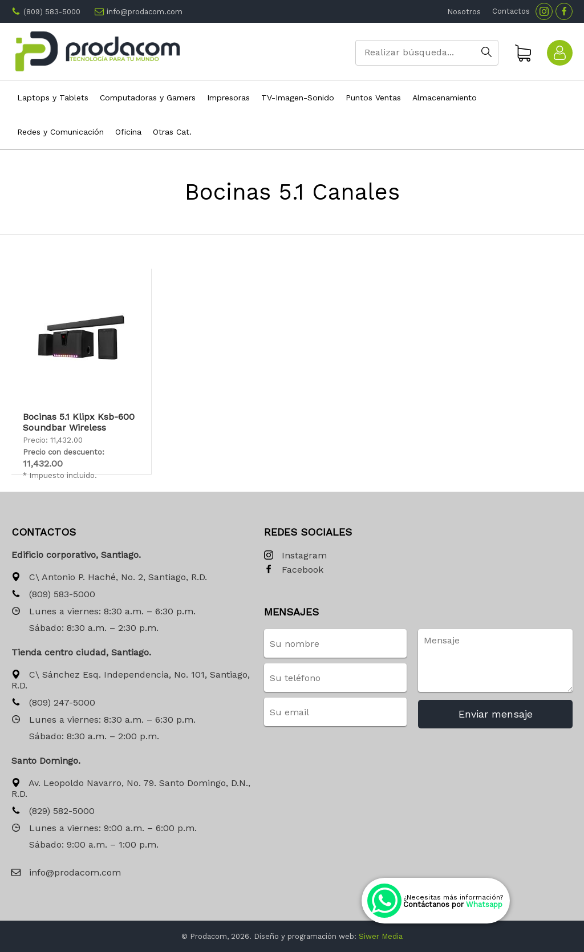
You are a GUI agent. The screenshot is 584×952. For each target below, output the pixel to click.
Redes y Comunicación (60, 131)
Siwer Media (381, 936)
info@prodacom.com (144, 11)
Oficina (128, 131)
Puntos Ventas (373, 97)
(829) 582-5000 (53, 811)
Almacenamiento (444, 97)
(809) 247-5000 (53, 703)
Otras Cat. (172, 131)
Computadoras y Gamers (148, 97)
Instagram (295, 556)
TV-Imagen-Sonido (297, 97)
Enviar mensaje (496, 714)
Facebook (293, 570)
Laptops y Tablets (52, 97)
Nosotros (464, 11)
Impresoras (228, 97)
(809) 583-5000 (51, 11)
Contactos (511, 11)
